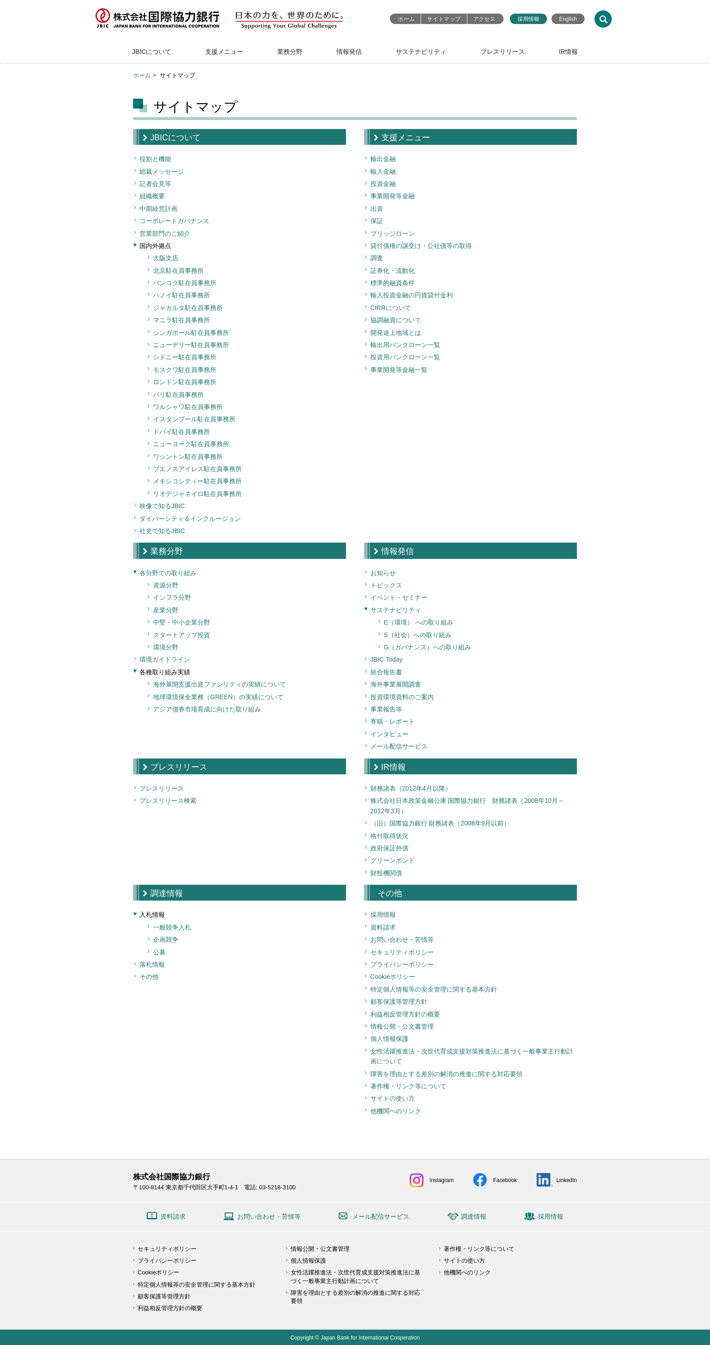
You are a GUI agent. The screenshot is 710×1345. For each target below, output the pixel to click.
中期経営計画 (158, 208)
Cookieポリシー (393, 976)
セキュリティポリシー (402, 952)
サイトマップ (444, 19)
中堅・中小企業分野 (181, 622)
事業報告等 (386, 709)
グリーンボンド (392, 860)
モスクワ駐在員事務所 (184, 369)
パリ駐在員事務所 (178, 394)
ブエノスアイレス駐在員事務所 (197, 468)
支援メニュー (224, 51)
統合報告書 (386, 672)
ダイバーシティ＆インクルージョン (190, 518)
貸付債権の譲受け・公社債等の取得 (421, 245)
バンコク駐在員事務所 (184, 282)
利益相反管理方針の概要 (405, 1014)
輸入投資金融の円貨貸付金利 (411, 295)
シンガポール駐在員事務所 (191, 332)
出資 (376, 208)
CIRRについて (390, 307)
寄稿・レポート (392, 721)
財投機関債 (386, 873)
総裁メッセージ (161, 171)
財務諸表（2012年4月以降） (410, 788)
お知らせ (383, 573)
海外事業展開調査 (395, 684)
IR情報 (568, 51)
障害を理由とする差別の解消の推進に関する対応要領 (446, 1074)
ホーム (406, 19)
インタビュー (389, 734)
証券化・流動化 (392, 270)
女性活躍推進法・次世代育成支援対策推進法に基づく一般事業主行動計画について (471, 1056)
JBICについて (151, 51)
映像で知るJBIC (162, 506)
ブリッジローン (392, 233)
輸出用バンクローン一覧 (405, 344)
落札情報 (152, 964)
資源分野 (165, 585)
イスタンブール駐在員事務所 (194, 419)
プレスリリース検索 (168, 800)
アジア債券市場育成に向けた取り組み (207, 709)
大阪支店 (165, 258)
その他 (148, 976)
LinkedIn (566, 1180)
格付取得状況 (389, 835)
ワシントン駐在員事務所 (188, 456)
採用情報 (528, 19)
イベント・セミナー (398, 597)
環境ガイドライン (164, 659)
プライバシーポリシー (402, 964)
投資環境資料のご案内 (402, 697)
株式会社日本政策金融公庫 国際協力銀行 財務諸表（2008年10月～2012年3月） (467, 805)
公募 (159, 952)
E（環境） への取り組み (418, 622)
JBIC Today (386, 659)
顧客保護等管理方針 (398, 1001)
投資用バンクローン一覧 (405, 357)
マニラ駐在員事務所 (181, 320)
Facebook (505, 1180)
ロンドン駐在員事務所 (184, 382)
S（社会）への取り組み (417, 635)
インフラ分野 (172, 597)
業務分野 (289, 51)
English (568, 19)
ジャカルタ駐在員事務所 (188, 307)
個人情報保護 (389, 1038)
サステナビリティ (421, 51)
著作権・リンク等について (408, 1086)
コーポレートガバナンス (174, 220)
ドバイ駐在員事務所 (181, 431)
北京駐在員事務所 (178, 270)
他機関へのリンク (395, 1111)
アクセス (484, 19)
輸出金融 (383, 158)
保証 (376, 220)
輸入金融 (383, 171)
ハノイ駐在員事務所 (181, 295)
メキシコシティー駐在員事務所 (197, 481)
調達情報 (166, 893)
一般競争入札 (172, 927)
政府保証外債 (389, 848)
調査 (376, 258)
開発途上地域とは (395, 332)
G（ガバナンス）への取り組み (427, 647)
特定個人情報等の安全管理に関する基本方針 (433, 989)
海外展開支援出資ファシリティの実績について (219, 684)
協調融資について (395, 320)
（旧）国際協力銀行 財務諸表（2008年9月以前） (440, 823)
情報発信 (349, 51)
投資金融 (383, 183)
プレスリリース (502, 51)
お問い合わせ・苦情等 (402, 939)
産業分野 (165, 610)
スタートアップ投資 (181, 635)
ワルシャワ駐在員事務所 (188, 406)
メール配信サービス (398, 746)
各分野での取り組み (168, 573)
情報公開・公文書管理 (402, 1026)
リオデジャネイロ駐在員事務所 (197, 493)
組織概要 (152, 196)
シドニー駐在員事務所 (184, 357)
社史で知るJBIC (162, 530)
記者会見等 (155, 183)
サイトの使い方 (392, 1098)
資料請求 (383, 927)
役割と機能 (155, 158)
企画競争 (165, 939)
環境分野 (165, 647)
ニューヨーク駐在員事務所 (191, 444)
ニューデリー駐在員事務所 (191, 344)
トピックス (386, 585)
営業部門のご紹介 (164, 233)
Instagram (442, 1180)
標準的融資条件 (392, 282)
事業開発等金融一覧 (398, 369)
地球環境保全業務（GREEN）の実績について (218, 697)
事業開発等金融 (392, 196)
